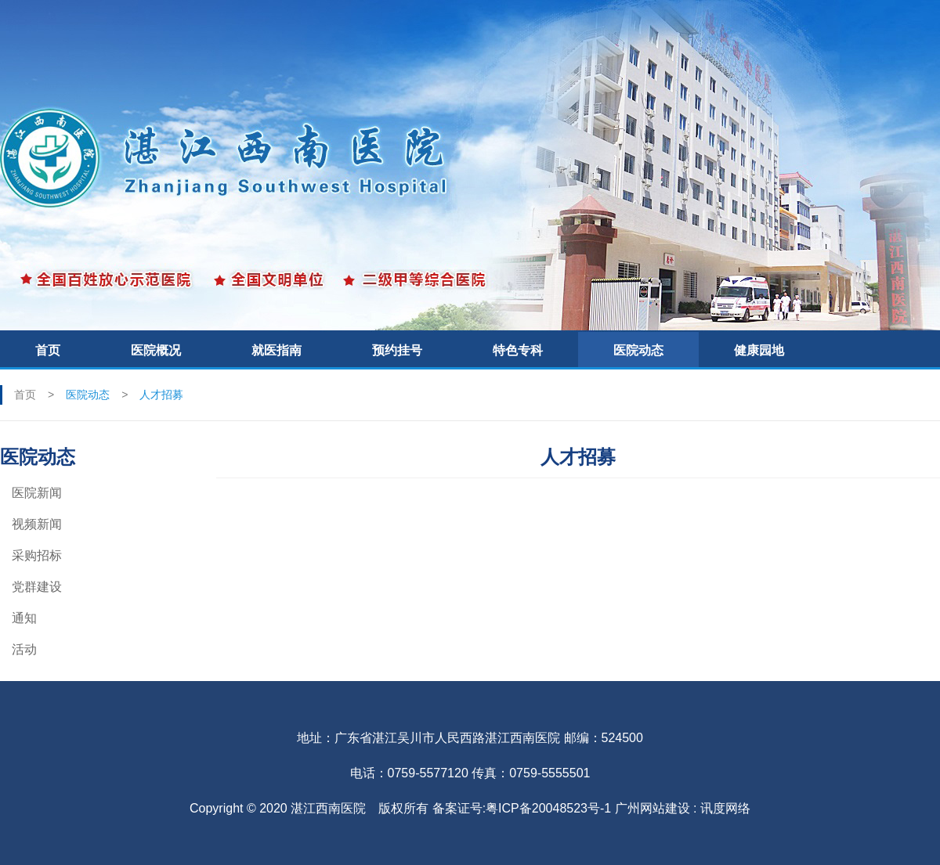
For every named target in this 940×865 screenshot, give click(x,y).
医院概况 (156, 350)
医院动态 (638, 350)
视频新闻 (37, 524)
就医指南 (276, 350)
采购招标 (37, 555)
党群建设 (37, 586)
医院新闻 (37, 492)
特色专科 (518, 350)
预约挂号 (397, 350)
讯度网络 (725, 808)
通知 (24, 618)
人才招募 (161, 394)
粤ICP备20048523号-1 (548, 808)
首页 (47, 350)
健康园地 (759, 350)
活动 (24, 649)
